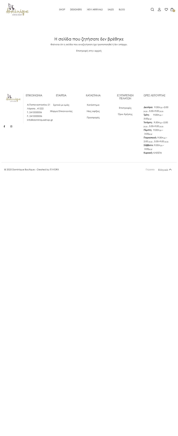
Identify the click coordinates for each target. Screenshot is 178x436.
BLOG (122, 9)
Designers (76, 9)
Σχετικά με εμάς (61, 104)
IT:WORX (54, 169)
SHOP (62, 9)
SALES (111, 9)
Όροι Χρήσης (125, 114)
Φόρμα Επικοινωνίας (61, 111)
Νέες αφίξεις (93, 111)
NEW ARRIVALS (95, 9)
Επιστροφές (125, 107)
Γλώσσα (150, 169)
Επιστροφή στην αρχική (89, 50)
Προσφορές (93, 117)
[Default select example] (165, 170)
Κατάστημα (93, 104)
